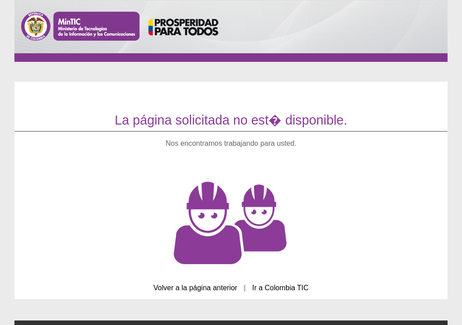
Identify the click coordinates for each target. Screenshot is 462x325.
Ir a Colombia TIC (280, 288)
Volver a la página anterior (195, 288)
